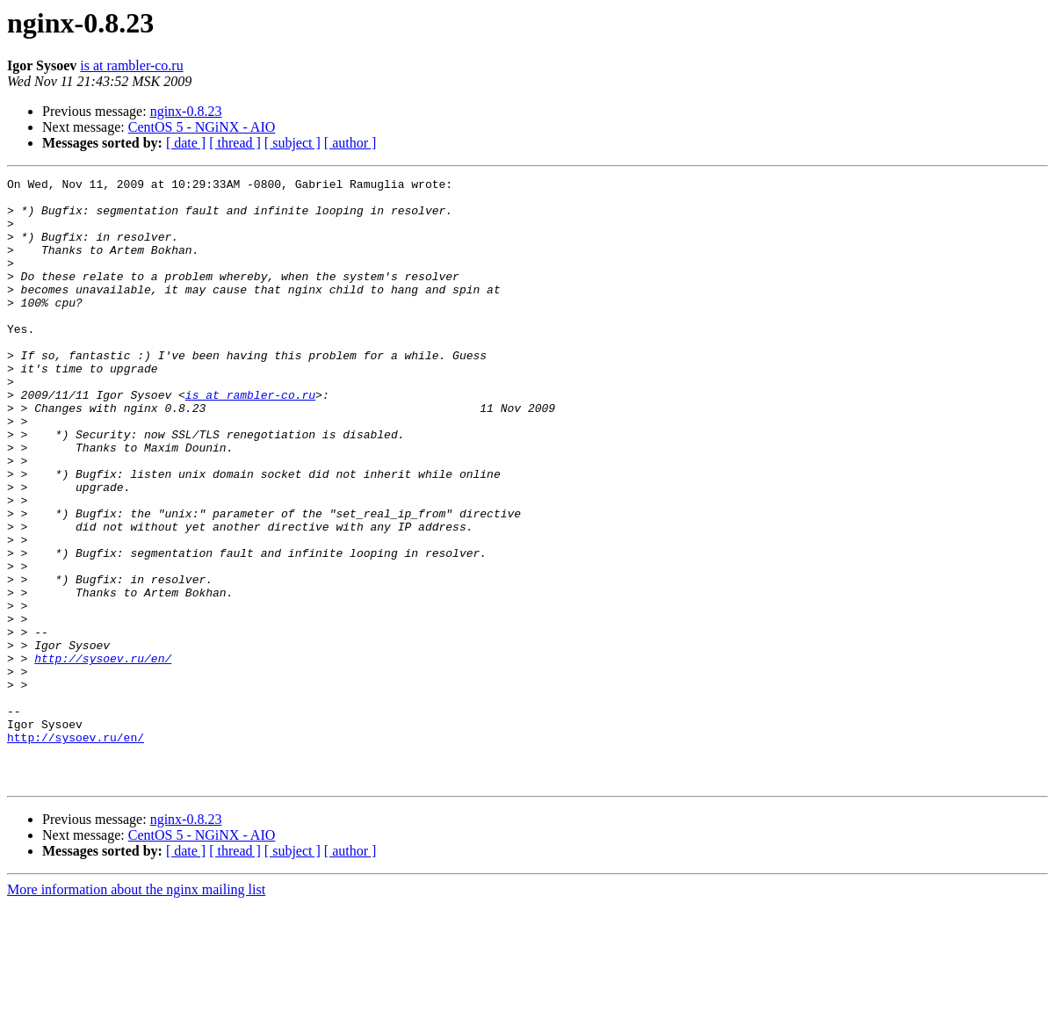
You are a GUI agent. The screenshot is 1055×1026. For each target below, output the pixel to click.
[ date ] (186, 142)
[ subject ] (292, 142)
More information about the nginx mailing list (136, 1010)
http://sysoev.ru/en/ (102, 755)
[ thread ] (235, 142)
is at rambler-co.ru (131, 65)
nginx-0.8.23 (186, 111)
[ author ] (350, 142)
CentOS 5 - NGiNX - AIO (202, 126)
